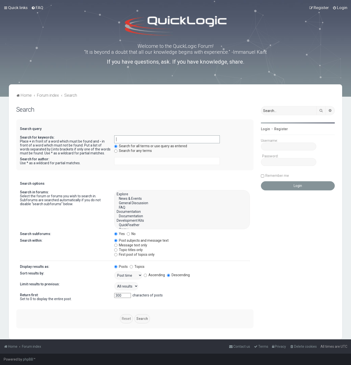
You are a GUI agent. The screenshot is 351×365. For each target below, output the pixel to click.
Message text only (130, 245)
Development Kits (182, 221)
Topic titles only (128, 250)
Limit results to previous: (40, 284)
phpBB (28, 359)
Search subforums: (35, 234)
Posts (121, 267)
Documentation (182, 212)
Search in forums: (34, 192)
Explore (182, 194)
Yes (119, 234)
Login (265, 129)
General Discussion (182, 203)
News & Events (182, 199)
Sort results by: (32, 273)
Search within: (31, 240)
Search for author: (34, 159)
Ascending (154, 275)
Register (281, 129)
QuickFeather (182, 225)
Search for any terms (133, 151)
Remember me (277, 176)
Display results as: (34, 267)
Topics (137, 267)
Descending (178, 275)
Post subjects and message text (141, 240)
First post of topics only (134, 254)
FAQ (182, 207)
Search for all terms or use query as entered (150, 146)
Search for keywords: (37, 137)
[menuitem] (37, 7)
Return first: (29, 295)
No (131, 234)
